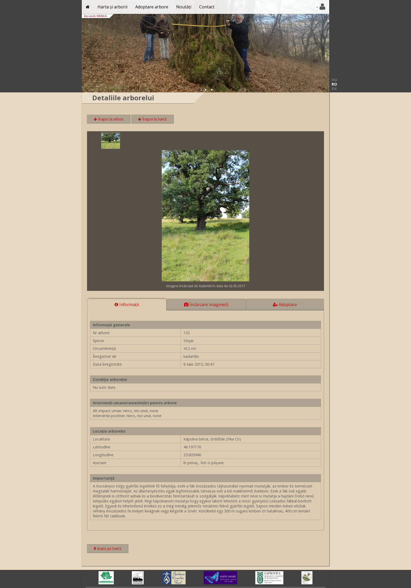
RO (334, 84)
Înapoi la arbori (108, 119)
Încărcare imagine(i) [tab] (206, 304)
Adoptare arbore (151, 7)
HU (334, 79)
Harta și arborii (112, 7)
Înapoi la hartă (152, 119)
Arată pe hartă (111, 549)
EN (334, 88)
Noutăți (183, 7)
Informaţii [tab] (127, 304)
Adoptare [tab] (285, 304)
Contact (206, 7)
